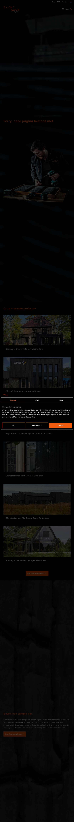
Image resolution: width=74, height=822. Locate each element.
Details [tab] (37, 400)
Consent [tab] (13, 400)
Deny (13, 425)
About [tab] (61, 400)
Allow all (60, 425)
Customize (37, 425)
